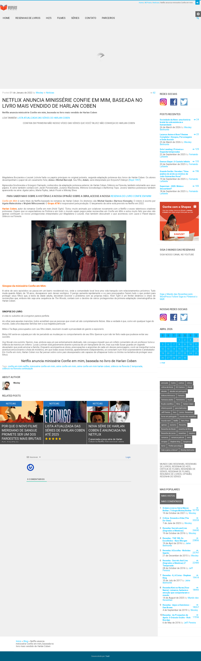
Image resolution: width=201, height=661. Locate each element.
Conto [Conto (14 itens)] (173, 383)
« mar (162, 362)
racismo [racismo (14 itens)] (173, 425)
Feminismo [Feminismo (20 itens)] (180, 400)
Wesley (39, 92)
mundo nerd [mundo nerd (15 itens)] (166, 421)
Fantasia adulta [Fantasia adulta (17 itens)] (167, 400)
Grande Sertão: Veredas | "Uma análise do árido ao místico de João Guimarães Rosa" (174, 174)
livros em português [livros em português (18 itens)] (169, 417)
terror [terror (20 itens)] (163, 446)
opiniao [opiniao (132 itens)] (164, 425)
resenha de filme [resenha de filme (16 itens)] (185, 429)
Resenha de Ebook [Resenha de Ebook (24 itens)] (168, 429)
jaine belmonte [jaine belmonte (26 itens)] (180, 408)
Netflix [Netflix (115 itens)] (176, 421)
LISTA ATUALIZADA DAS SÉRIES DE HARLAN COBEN (43, 117)
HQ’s (49, 17)
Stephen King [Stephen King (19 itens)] (175, 442)
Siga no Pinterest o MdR (178, 297)
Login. (128, 457)
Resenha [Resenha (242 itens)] (182, 425)
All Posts (148, 3)
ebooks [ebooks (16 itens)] (164, 391)
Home (141, 3)
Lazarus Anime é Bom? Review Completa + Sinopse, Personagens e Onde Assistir (176, 137)
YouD (108, 656)
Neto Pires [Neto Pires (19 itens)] (185, 421)
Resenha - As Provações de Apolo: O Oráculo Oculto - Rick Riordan (177, 617)
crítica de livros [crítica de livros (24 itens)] (167, 387)
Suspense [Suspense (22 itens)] (187, 442)
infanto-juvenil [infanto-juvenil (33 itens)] (166, 408)
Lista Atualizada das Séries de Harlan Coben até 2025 (63, 430)
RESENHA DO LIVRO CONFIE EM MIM (131, 196)
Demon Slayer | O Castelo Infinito (175, 162)
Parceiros (108, 17)
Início (18, 641)
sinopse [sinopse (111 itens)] (164, 442)
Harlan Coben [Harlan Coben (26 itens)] (188, 404)
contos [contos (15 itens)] (181, 383)
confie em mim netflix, (18, 366)
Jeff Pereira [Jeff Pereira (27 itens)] (165, 412)
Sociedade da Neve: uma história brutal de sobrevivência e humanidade (175, 122)
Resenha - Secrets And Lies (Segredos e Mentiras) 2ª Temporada (175, 563)
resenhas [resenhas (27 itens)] (182, 433)
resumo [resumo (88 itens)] (192, 433)
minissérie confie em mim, (43, 366)
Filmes (61, 17)
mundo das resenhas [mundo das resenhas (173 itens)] (188, 417)
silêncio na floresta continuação (17, 368)
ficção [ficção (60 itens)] (190, 400)
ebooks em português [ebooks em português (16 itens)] (178, 391)
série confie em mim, (66, 366)
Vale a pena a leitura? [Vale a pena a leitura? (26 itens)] (169, 450)
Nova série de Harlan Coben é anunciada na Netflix (107, 430)
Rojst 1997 (134, 180)
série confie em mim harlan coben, (93, 366)
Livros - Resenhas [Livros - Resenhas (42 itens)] (186, 412)
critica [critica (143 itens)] (189, 383)
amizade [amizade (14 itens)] (164, 383)
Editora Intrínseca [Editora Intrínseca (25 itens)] (168, 396)
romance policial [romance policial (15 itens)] (177, 437)
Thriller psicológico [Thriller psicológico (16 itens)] (175, 446)
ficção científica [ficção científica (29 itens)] (167, 404)
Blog (25, 641)
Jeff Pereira (190, 622)
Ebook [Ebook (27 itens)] (190, 387)
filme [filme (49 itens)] (178, 404)
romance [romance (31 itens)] (164, 437)
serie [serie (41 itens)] (189, 437)
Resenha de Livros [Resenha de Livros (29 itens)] (168, 433)
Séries (75, 17)
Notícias (156, 3)
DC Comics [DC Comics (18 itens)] (180, 387)
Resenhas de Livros (27, 17)
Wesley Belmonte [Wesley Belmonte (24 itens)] (187, 450)
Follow (175, 296)
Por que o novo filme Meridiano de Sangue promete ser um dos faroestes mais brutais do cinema (20, 434)
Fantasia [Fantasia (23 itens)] (181, 396)
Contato (90, 17)
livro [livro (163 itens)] (174, 412)
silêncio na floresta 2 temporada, (127, 366)
